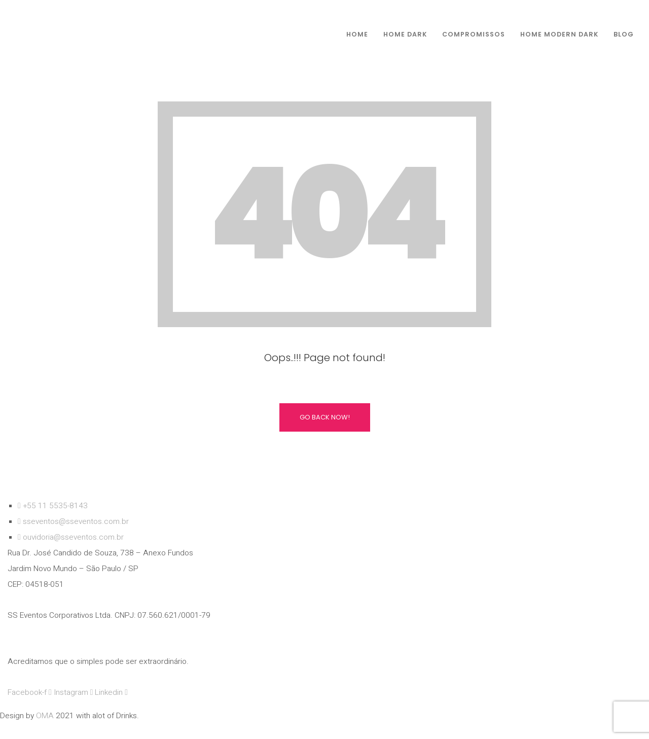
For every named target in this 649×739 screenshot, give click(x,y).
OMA (46, 716)
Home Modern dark (559, 34)
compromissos (473, 34)
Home (357, 34)
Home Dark (405, 34)
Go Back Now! (325, 417)
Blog (624, 34)
